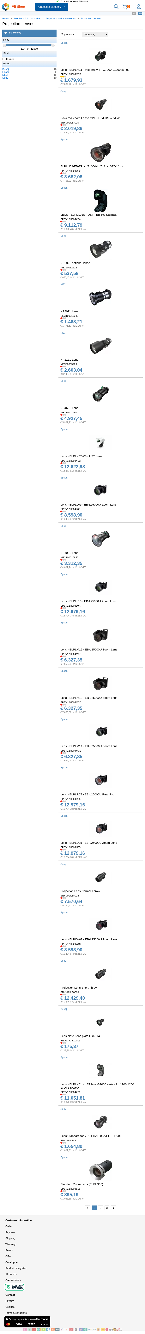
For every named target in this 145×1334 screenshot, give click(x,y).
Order (8, 1226)
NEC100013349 (69, 315)
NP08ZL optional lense (75, 263)
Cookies (10, 1306)
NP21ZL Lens (69, 359)
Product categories (15, 1268)
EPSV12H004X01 (70, 1092)
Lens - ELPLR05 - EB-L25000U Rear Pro (87, 794)
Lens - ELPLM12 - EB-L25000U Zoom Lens (88, 649)
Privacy (9, 1300)
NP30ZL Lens (69, 311)
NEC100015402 (69, 412)
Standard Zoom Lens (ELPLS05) (81, 1184)
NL (134, 13)
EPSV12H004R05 (70, 799)
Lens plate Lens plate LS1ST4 (80, 1036)
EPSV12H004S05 (70, 1188)
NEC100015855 (69, 557)
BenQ (5, 69)
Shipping (10, 1238)
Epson (5, 72)
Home (5, 18)
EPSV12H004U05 (70, 847)
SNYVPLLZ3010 (69, 122)
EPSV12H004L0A (70, 605)
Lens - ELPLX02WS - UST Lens (81, 456)
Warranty (10, 1244)
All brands (11, 1274)
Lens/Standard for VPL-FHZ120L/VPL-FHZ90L (90, 1135)
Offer (8, 1256)
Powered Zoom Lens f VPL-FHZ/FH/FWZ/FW (90, 118)
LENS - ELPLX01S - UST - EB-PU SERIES (88, 214)
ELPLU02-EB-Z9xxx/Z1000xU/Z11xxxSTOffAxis (91, 166)
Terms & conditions (16, 1312)
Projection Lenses (91, 18)
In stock (8, 59)
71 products (67, 34)
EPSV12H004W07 (70, 943)
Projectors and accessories (61, 18)
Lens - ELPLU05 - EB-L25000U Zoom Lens (88, 842)
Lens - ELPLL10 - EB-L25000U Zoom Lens (88, 601)
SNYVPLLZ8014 (69, 895)
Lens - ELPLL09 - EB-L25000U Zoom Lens (88, 504)
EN (140, 13)
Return (9, 1250)
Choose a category (51, 6)
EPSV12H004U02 (70, 170)
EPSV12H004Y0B (70, 460)
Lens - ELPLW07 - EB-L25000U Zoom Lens (89, 939)
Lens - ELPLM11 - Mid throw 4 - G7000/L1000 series (94, 69)
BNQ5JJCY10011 (70, 1040)
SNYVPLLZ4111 (69, 1140)
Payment (10, 1232)
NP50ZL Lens (69, 552)
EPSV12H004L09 (70, 509)
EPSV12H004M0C (70, 654)
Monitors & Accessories (27, 18)
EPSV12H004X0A (70, 219)
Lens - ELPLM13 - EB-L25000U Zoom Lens (88, 697)
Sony (5, 77)
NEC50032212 (68, 267)
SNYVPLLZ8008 (69, 992)
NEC (5, 74)
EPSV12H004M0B (70, 74)
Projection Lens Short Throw (79, 987)
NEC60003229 (68, 364)
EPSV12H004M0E (70, 750)
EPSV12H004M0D (70, 702)
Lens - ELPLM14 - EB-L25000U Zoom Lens (88, 746)
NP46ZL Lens (69, 407)
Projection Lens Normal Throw (80, 891)
